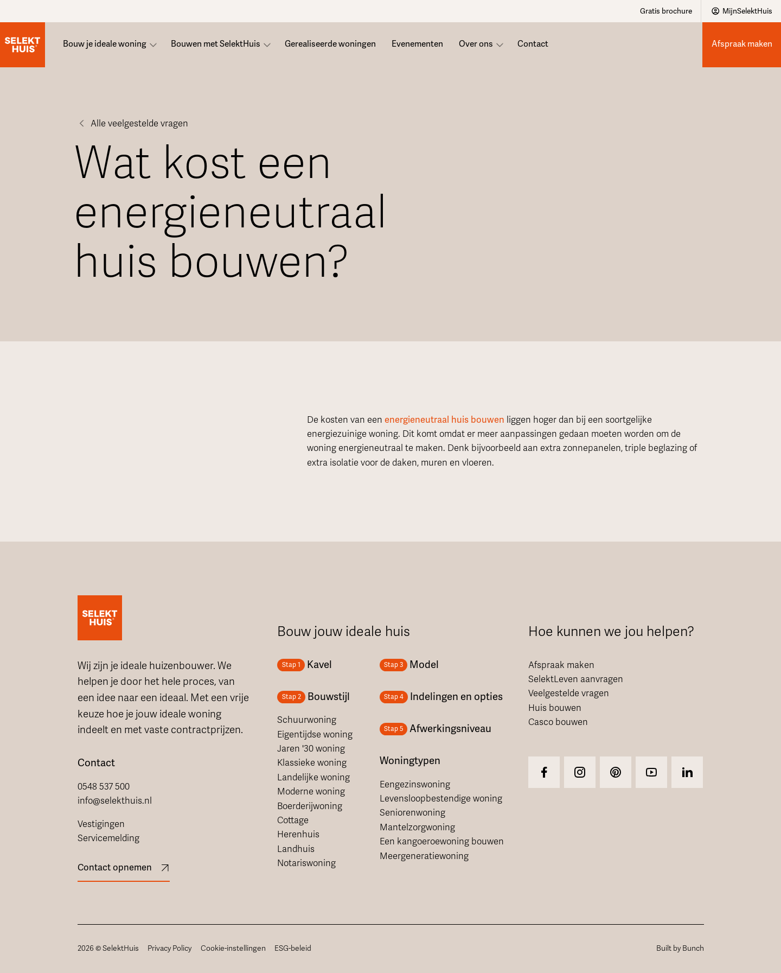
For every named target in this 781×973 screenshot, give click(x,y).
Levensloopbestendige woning (441, 798)
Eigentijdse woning (315, 734)
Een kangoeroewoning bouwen (442, 841)
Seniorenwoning (412, 812)
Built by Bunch (680, 948)
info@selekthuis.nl (115, 801)
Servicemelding (108, 838)
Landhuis (296, 849)
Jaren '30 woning (311, 748)
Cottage (293, 820)
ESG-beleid (292, 948)
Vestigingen (101, 824)
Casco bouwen (558, 722)
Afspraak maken (561, 665)
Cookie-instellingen (233, 948)
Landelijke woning (313, 777)
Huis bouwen (554, 708)
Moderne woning (311, 791)
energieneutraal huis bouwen (444, 420)
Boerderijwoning (309, 806)
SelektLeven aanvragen (575, 679)
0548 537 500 (104, 786)
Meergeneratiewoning (424, 856)
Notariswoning (306, 863)
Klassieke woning (312, 763)
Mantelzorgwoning (417, 827)
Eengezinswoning (415, 784)
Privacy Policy (169, 948)
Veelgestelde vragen (568, 693)
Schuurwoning (306, 720)
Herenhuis (298, 834)
